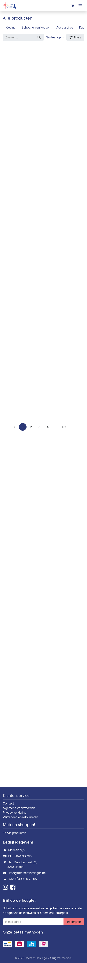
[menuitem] (11, 27)
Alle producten (14, 833)
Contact (8, 803)
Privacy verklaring (14, 813)
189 (64, 779)
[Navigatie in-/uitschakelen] (80, 6)
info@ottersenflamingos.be (27, 873)
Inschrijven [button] (74, 922)
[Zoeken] (39, 37)
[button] (55, 37)
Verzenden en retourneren (20, 817)
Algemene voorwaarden (19, 808)
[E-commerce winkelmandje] (73, 5)
